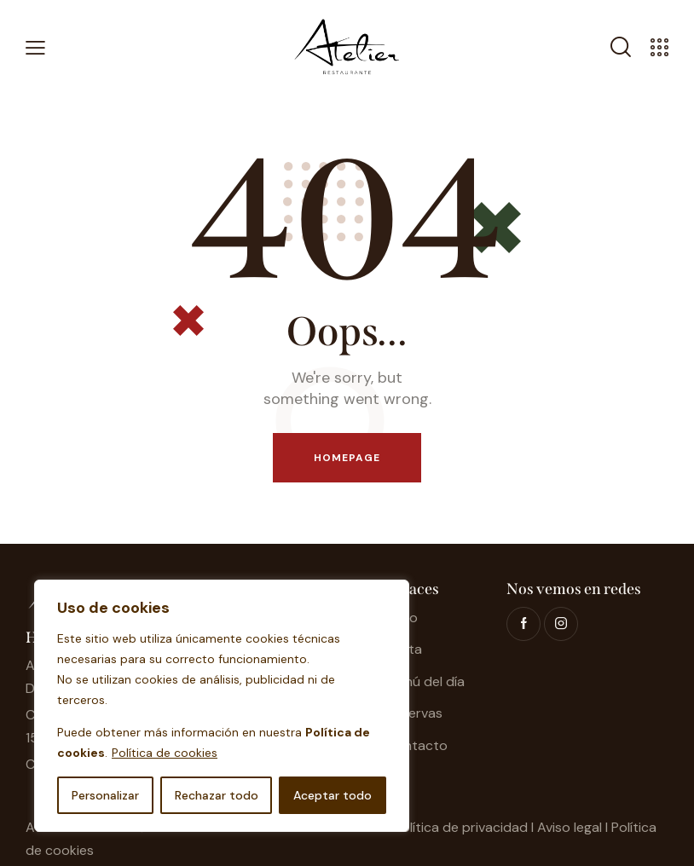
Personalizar (105, 795)
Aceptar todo (332, 795)
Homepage (347, 458)
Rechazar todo (216, 795)
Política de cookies (164, 752)
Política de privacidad (461, 827)
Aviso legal (569, 827)
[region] (221, 706)
